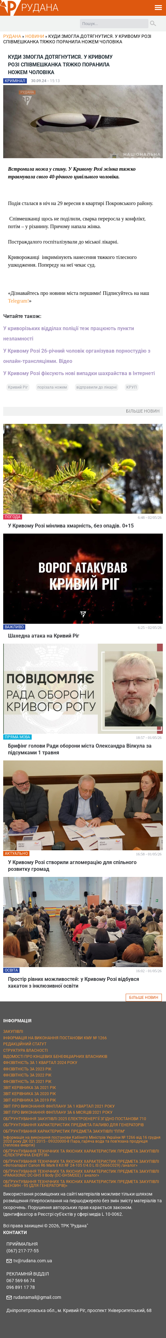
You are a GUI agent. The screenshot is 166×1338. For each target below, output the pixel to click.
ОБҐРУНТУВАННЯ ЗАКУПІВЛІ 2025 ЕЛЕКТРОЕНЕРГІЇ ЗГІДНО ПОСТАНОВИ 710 (74, 1119)
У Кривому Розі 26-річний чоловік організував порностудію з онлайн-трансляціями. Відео (76, 356)
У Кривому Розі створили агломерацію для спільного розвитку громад (72, 865)
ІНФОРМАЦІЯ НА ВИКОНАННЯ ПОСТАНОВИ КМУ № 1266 (55, 1038)
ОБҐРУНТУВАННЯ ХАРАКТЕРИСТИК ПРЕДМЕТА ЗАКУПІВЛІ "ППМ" (64, 1131)
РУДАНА (40, 7)
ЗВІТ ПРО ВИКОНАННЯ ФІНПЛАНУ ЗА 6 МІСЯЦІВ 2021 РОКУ (58, 1112)
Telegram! (18, 301)
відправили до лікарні (96, 387)
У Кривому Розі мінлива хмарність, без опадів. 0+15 (71, 526)
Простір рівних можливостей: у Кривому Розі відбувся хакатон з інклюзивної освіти (73, 982)
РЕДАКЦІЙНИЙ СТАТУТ (24, 1044)
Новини (34, 36)
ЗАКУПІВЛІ (13, 1031)
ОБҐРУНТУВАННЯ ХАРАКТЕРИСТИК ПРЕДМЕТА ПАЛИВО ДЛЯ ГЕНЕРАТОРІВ (73, 1125)
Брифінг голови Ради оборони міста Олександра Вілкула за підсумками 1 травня (80, 749)
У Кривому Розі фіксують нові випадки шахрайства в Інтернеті (79, 373)
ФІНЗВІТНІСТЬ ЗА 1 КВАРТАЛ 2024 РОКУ (40, 1062)
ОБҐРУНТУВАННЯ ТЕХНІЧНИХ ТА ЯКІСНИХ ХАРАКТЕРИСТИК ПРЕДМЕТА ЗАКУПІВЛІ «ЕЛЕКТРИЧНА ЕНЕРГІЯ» (81, 1153)
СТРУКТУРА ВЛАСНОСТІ (25, 1050)
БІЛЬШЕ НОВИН (143, 997)
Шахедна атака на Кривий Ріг (43, 636)
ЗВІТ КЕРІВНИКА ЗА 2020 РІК (29, 1094)
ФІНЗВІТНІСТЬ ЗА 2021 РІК (27, 1081)
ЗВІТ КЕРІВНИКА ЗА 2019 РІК (29, 1100)
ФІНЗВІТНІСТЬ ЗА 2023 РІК (27, 1069)
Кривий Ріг (18, 387)
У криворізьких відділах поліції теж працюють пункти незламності (68, 333)
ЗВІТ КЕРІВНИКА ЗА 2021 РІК (29, 1087)
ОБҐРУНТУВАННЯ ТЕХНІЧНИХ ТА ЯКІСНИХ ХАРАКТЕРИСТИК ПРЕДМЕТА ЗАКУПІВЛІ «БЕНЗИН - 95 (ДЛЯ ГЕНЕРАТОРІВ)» (81, 1183)
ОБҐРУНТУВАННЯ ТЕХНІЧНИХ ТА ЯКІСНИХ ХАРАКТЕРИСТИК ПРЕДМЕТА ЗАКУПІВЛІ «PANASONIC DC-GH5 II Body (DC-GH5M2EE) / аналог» (81, 1173)
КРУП (131, 387)
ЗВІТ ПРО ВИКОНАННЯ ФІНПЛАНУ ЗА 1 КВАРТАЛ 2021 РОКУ (59, 1106)
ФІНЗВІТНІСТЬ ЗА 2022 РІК (27, 1075)
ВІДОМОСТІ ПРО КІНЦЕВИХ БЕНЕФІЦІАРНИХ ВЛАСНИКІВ (55, 1056)
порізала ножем (52, 387)
